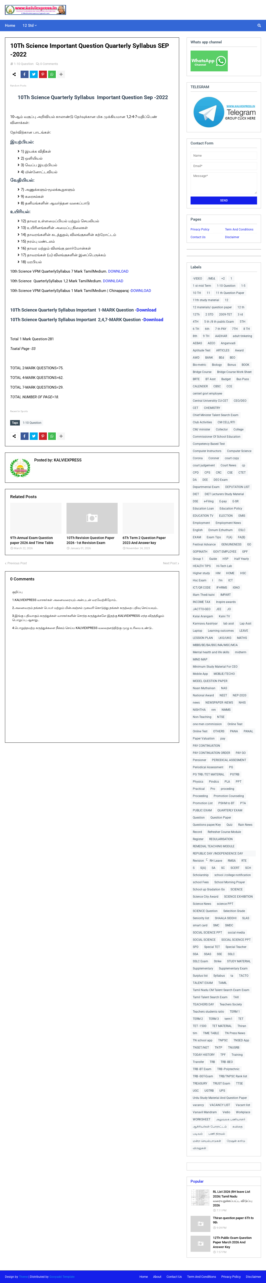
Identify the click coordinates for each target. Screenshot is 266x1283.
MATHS (242, 638)
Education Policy (231, 508)
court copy (232, 458)
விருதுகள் (199, 1148)
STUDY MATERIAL (239, 961)
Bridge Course (202, 372)
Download (146, 310)
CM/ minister (201, 429)
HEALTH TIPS (202, 566)
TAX (236, 997)
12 (226, 300)
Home (143, 1277)
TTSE (239, 1083)
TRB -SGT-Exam (203, 1076)
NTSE (221, 717)
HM (218, 573)
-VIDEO (197, 278)
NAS (224, 688)
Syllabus (219, 975)
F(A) (229, 537)
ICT (230, 580)
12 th (240, 307)
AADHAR (221, 336)
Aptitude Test (201, 350)
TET (240, 1019)
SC (223, 868)
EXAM (197, 537)
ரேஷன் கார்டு (236, 1141)
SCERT (235, 868)
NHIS (242, 702)
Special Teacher (236, 947)
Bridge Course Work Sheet (234, 372)
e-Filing (209, 501)
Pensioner (199, 760)
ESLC (241, 530)
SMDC (229, 925)
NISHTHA (199, 710)
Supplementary (203, 968)
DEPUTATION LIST (237, 487)
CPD (196, 472)
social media (236, 932)
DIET (196, 494)
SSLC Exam (200, 961)
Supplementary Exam (233, 968)
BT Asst (210, 379)
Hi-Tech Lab (224, 566)
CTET (242, 472)
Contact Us (198, 237)
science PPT (225, 904)
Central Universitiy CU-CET (210, 400)
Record (197, 832)
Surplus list (200, 975)
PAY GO (241, 753)
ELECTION (226, 515)
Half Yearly (241, 559)
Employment (201, 523)
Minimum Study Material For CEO (215, 666)
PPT (238, 781)
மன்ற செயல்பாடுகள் (207, 1141)
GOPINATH (200, 551)
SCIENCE (237, 889)
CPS (207, 472)
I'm (221, 580)
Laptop (197, 630)
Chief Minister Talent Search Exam (215, 415)
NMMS (226, 710)
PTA (243, 803)
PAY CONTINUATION (206, 745)
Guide (213, 559)
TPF (223, 1054)
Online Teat (235, 724)
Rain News (245, 825)
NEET (223, 695)
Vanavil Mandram (205, 1112)
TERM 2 (198, 1019)
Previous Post (17, 562)
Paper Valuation (204, 738)
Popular (197, 1181)
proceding (227, 789)
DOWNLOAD (118, 271)
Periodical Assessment (208, 767)
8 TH (246, 329)
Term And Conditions (239, 229)
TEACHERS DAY (203, 1004)
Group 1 (198, 559)
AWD (196, 357)
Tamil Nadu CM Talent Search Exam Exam (221, 990)
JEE (218, 609)
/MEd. (212, 278)
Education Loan (203, 508)
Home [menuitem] (10, 25)
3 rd (240, 314)
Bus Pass (242, 379)
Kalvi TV (224, 616)
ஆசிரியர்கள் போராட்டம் (210, 1126)
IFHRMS (221, 587)
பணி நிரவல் (216, 1134)
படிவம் (198, 1134)
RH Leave (216, 860)
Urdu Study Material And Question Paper (220, 1098)
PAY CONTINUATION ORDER (211, 753)
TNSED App (241, 1040)
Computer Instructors (207, 451)
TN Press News (235, 1033)
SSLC (231, 954)
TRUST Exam (221, 1083)
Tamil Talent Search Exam (210, 997)
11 (208, 293)
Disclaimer (232, 237)
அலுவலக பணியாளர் (230, 1119)
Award (239, 350)
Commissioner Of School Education (216, 436)
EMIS (241, 515)
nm (213, 710)
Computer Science (239, 451)
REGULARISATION (221, 839)
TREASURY (200, 1083)
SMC (216, 925)
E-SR (235, 501)
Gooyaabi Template (61, 1277)
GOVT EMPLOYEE (224, 551)
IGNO (236, 587)
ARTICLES (222, 350)
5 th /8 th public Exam (219, 321)
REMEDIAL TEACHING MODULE (213, 846)
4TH (196, 321)
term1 (229, 1019)
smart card (200, 925)
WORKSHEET (201, 1119)
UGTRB (209, 1090)
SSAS (207, 954)
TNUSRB (233, 1047)
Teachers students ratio (208, 1011)
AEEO (211, 343)
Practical (199, 789)
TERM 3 (214, 1019)
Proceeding (200, 796)
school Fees (201, 882)
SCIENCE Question (205, 911)
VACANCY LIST (220, 1105)
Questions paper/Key (207, 825)
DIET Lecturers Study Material (224, 494)
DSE (195, 501)
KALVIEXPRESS (67, 459)
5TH (242, 321)
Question (199, 817)
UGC (196, 1090)
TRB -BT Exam (202, 1069)
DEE (205, 480)
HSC (243, 573)
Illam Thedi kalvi (204, 595)
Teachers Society (231, 1004)
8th (195, 336)
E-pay (223, 501)
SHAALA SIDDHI (225, 918)
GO (249, 544)
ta (232, 975)
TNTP (218, 1047)
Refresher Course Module (224, 832)
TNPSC (223, 1040)
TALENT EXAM (203, 983)
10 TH (197, 293)
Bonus (232, 365)
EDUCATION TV (203, 515)
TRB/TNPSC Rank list (233, 1076)
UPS (222, 1090)
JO (229, 609)
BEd (221, 357)
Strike (217, 961)
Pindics (214, 781)
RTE (244, 860)
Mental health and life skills (211, 652)
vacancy (198, 1105)
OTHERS (218, 731)
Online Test (200, 731)
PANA (234, 731)
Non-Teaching (202, 717)
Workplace (243, 1112)
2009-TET (225, 314)
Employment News (228, 523)
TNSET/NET (201, 1047)
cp (243, 465)
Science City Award (205, 896)
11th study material (206, 300)
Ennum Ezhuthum (220, 530)
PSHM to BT (226, 803)
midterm (240, 652)
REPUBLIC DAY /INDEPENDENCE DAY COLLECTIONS (218, 854)
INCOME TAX (201, 602)
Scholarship (201, 875)
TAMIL (222, 983)
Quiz (230, 825)
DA (195, 480)
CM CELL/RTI (226, 422)
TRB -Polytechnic (228, 1069)
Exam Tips (214, 537)
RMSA (232, 860)
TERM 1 (235, 1011)
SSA (195, 954)
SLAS (245, 918)
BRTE (196, 379)
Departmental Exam (206, 487)
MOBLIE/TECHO (224, 674)
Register (198, 839)
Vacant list (243, 1105)
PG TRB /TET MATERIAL (208, 774)
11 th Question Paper (230, 293)
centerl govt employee (207, 393)
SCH (248, 868)
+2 (223, 278)
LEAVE (243, 630)
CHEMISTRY (212, 408)
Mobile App (200, 674)
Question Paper (220, 817)
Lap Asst (245, 623)
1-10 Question (23, 64)
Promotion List (203, 803)
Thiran (241, 1026)
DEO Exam (221, 480)
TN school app (202, 1040)
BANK (209, 357)
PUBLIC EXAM (202, 810)
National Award (203, 695)
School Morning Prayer (229, 882)
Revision (198, 860)
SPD (196, 947)
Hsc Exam (199, 580)
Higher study (201, 573)
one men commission (207, 724)
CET (195, 408)
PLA (227, 781)
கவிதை (238, 1126)
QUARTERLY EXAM (229, 810)
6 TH (196, 329)
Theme (23, 1277)
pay (222, 738)
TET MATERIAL (222, 1026)
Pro (212, 789)
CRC (219, 472)
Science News (202, 904)
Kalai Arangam (203, 616)
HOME (230, 573)
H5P (226, 559)
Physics (198, 781)
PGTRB (234, 774)
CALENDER (200, 386)
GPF (245, 551)
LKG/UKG (225, 638)
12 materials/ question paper (212, 307)
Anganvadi (228, 343)
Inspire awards (226, 602)
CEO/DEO (240, 400)
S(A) (203, 868)
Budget (226, 379)
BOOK (245, 365)
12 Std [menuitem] (28, 25)
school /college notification (232, 875)
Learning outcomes (221, 630)
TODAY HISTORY (204, 1054)
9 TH (206, 336)
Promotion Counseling (229, 796)
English (198, 530)
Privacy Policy (200, 229)
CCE (229, 386)
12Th (196, 314)
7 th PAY (220, 329)
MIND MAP (200, 659)
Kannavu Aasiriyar (205, 623)
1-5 (243, 285)
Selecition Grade (234, 911)
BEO (232, 357)
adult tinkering (242, 336)
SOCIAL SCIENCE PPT (207, 932)
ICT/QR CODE (202, 587)
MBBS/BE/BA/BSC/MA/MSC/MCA (215, 645)
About (157, 1277)
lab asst (228, 623)
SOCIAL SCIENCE (204, 939)
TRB (212, 1062)
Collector (222, 429)
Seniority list (201, 918)
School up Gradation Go (209, 889)
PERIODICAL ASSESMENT (229, 760)
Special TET (212, 947)
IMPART (225, 595)
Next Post (170, 562)
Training (237, 1054)
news (196, 702)
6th (207, 329)
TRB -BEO (227, 1062)
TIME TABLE (211, 1033)
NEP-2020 (239, 695)
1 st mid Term (202, 285)
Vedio (226, 1112)
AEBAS (197, 343)
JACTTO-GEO (201, 609)
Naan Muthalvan (204, 688)
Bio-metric (199, 365)
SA (213, 868)
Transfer (198, 1062)
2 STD (209, 314)
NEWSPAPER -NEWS (219, 702)
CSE (230, 472)
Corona (198, 458)
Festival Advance (204, 544)
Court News (228, 465)
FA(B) (241, 537)
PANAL (248, 731)
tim (195, 1033)
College (238, 429)
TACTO (243, 975)
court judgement (204, 465)
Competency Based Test (209, 444)
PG (231, 767)
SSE (219, 954)
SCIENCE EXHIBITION (238, 896)
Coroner (213, 458)
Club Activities (202, 422)
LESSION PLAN (203, 638)
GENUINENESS (231, 544)
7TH (235, 329)
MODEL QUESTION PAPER (210, 681)
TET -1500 (199, 1026)
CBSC (217, 386)
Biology (217, 365)
